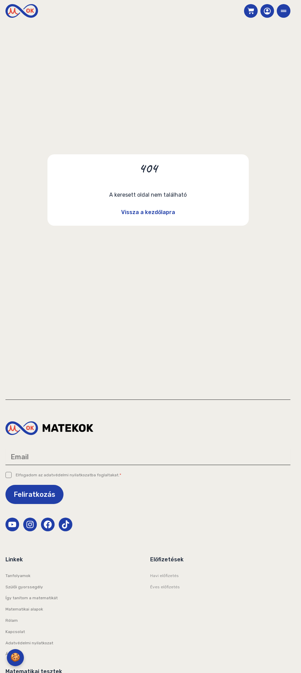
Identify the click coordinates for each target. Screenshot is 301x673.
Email (20, 457)
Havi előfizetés (164, 575)
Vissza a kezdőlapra (148, 212)
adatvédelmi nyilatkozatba (70, 475)
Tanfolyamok (17, 575)
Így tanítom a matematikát (31, 597)
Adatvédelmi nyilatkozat (29, 643)
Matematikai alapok (24, 609)
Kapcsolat (15, 631)
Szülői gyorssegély (24, 587)
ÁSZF (10, 653)
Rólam (11, 620)
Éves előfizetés (165, 587)
